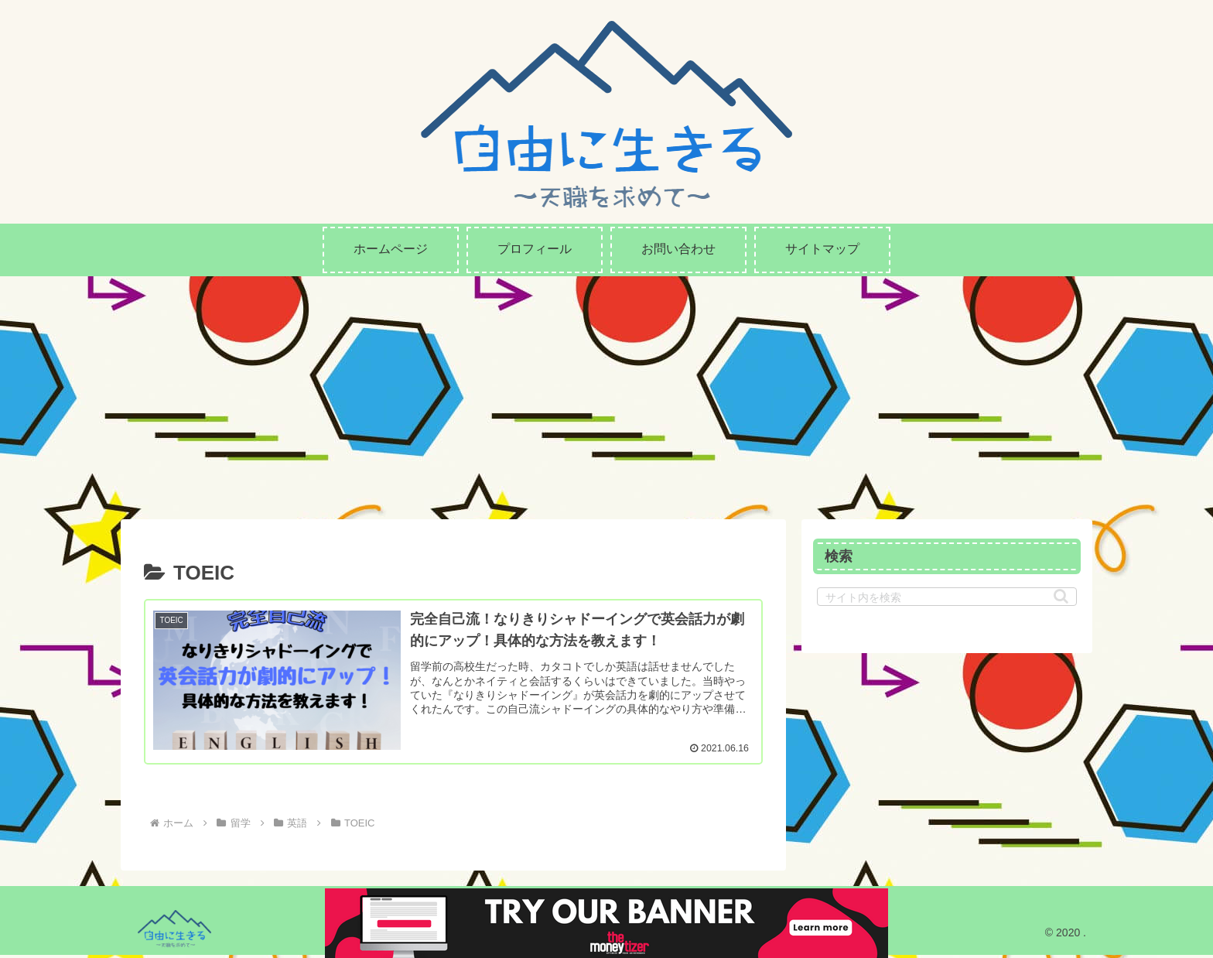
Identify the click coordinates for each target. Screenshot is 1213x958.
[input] (947, 596)
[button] (1061, 596)
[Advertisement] (606, 392)
